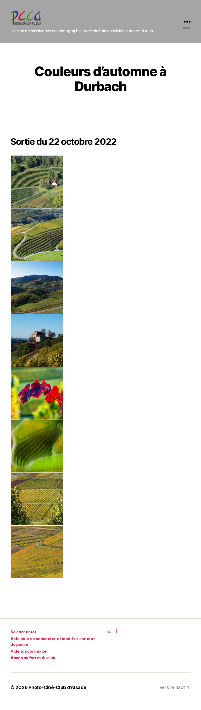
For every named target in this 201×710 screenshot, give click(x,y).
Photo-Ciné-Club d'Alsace (58, 695)
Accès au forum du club (32, 665)
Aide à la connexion (28, 659)
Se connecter (23, 639)
